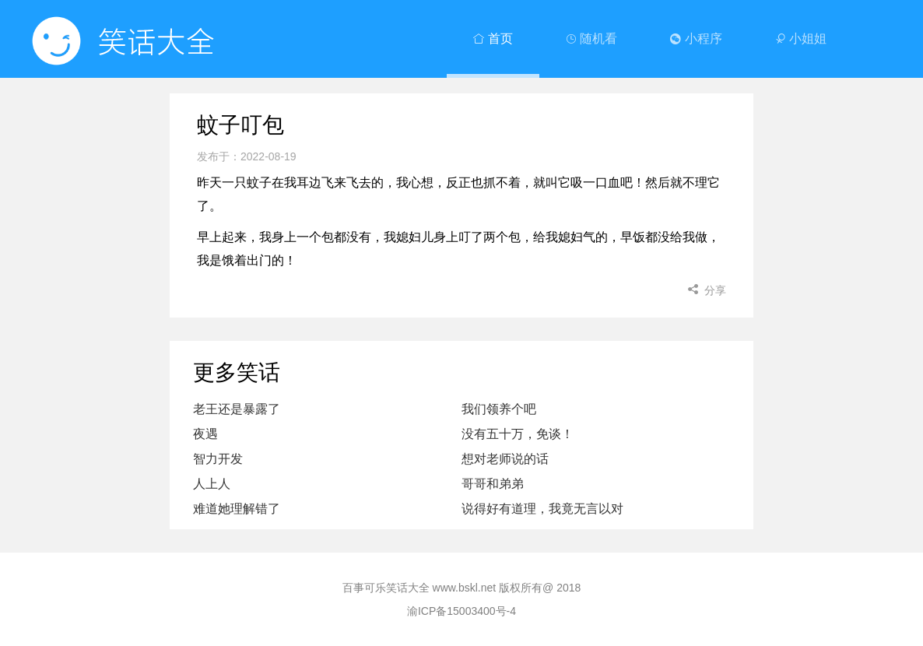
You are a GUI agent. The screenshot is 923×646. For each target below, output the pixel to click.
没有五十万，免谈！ (518, 434)
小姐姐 (800, 38)
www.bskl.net (465, 587)
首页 (492, 38)
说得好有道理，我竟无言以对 (542, 508)
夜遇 (205, 434)
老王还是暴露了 (236, 409)
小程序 (695, 38)
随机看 (591, 38)
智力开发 (218, 458)
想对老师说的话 (505, 458)
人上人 (211, 483)
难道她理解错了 (236, 508)
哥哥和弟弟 (493, 483)
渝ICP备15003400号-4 (461, 611)
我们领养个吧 (499, 409)
